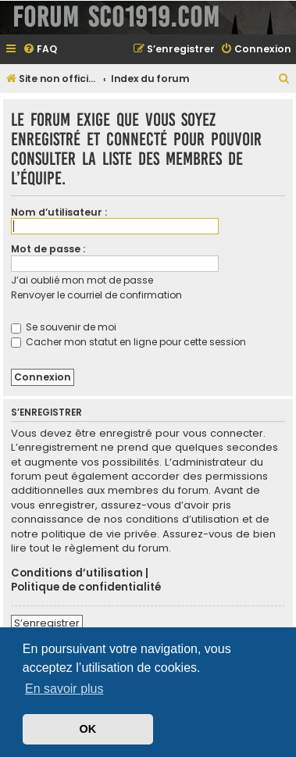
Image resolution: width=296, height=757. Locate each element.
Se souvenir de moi (63, 327)
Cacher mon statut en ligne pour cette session (128, 341)
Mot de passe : (48, 248)
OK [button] (88, 729)
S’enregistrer (47, 623)
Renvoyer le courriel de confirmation (96, 295)
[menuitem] (40, 49)
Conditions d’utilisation (77, 573)
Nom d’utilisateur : (59, 212)
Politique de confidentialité (86, 587)
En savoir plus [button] (64, 688)
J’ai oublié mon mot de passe (82, 280)
